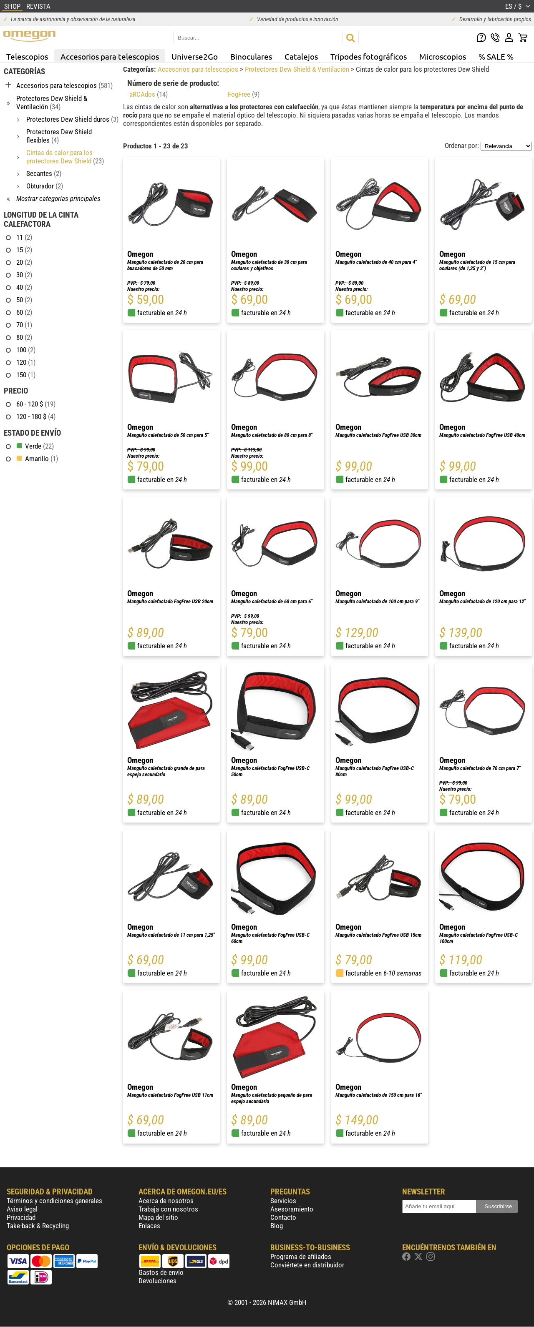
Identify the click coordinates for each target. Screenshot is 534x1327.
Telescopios (27, 56)
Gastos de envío (161, 1272)
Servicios (283, 1201)
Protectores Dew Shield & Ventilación (298, 69)
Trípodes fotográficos (368, 56)
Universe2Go (194, 56)
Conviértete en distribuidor (307, 1265)
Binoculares (251, 56)
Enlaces (149, 1226)
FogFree (243, 94)
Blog (276, 1226)
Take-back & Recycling (38, 1226)
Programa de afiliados (300, 1256)
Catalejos (301, 56)
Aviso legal (22, 1209)
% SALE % (496, 56)
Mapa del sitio (158, 1217)
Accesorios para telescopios (109, 56)
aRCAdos (148, 94)
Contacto (283, 1217)
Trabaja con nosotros (168, 1209)
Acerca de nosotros (166, 1201)
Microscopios (442, 56)
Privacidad (21, 1217)
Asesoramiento (291, 1209)
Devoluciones (157, 1281)
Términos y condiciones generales (54, 1201)
